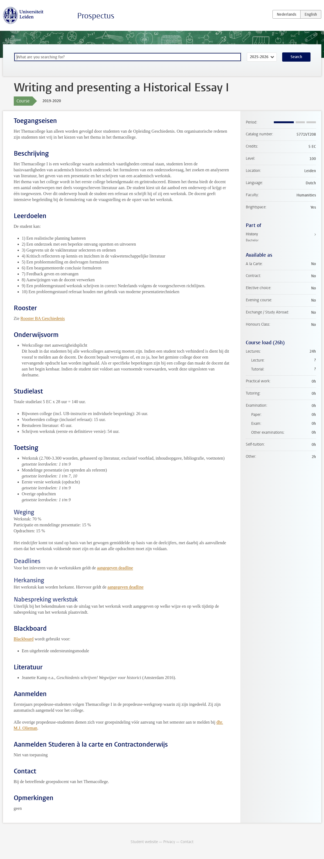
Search (296, 56)
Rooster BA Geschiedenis (43, 318)
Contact (186, 841)
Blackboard (24, 639)
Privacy (169, 841)
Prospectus (95, 16)
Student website (144, 841)
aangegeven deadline (115, 568)
